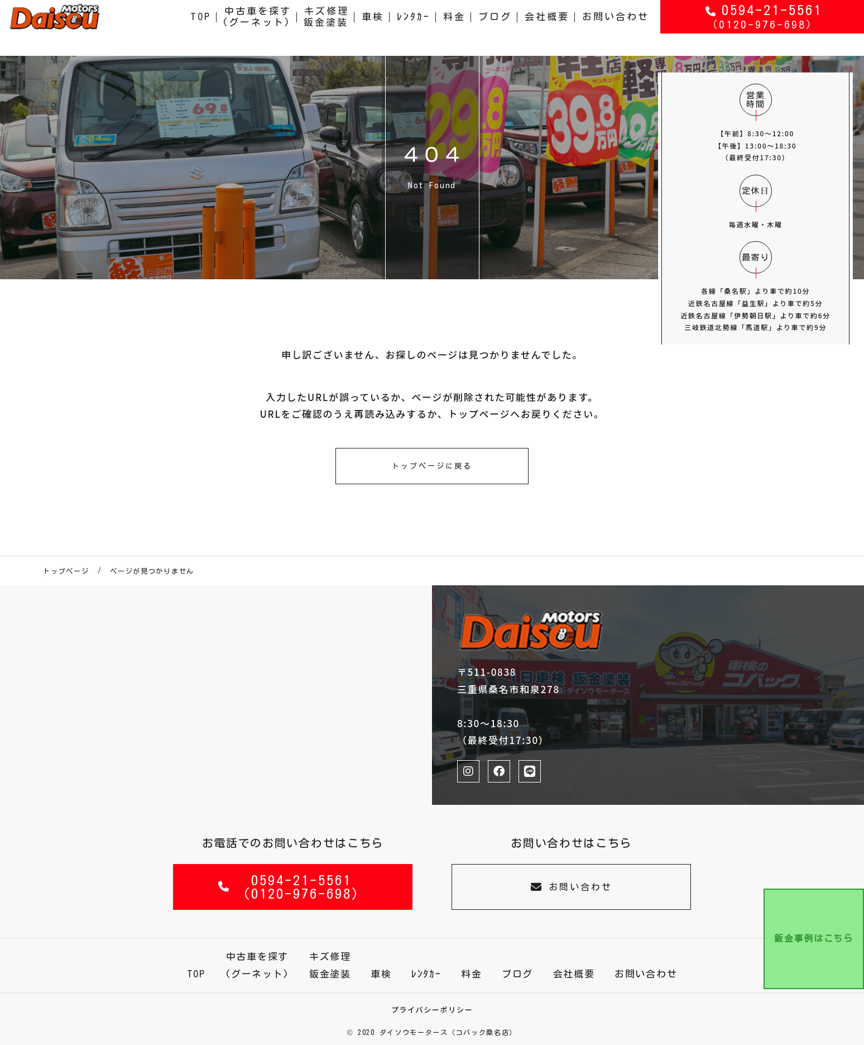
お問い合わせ (615, 27)
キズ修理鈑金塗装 (326, 27)
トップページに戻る (432, 466)
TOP (200, 27)
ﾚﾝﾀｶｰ (413, 27)
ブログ (495, 27)
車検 (373, 27)
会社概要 (547, 27)
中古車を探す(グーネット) (256, 27)
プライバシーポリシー (432, 1009)
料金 (454, 27)
